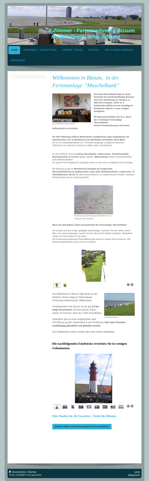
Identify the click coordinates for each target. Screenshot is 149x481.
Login (137, 472)
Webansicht (134, 475)
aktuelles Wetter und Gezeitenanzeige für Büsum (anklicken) (82, 426)
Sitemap (32, 472)
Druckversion (17, 472)
